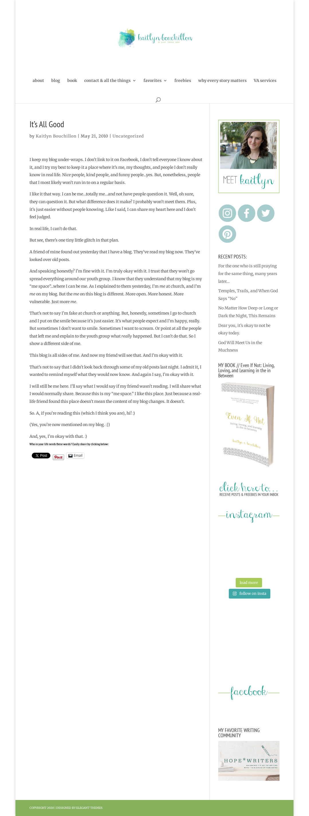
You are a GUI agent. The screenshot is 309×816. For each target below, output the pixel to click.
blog (55, 81)
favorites (152, 81)
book (72, 81)
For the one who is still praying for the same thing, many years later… (247, 273)
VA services (265, 81)
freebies (182, 81)
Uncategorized (128, 136)
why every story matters (222, 81)
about (38, 81)
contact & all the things (107, 81)
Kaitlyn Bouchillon (56, 136)
